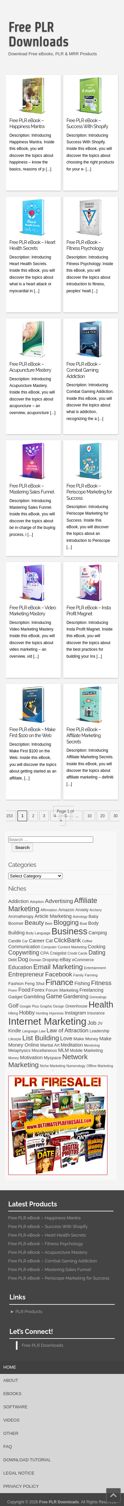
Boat (83, 923)
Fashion (16, 983)
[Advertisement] (65, 61)
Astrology (80, 916)
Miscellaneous (44, 1050)
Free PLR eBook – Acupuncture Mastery (47, 1252)
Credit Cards (77, 953)
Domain (35, 960)
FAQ (7, 1446)
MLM (63, 1050)
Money (13, 1058)
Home (9, 1367)
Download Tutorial (27, 1459)
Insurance (96, 1013)
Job (92, 1023)
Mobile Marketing (86, 1050)
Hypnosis (56, 1013)
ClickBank (67, 940)
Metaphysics (19, 1050)
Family (78, 975)
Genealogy (98, 997)
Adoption (37, 902)
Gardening (75, 996)
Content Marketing (72, 947)
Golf (13, 1006)
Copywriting (23, 952)
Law (42, 1031)
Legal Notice (18, 1473)
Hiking (13, 1013)
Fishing (82, 983)
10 (89, 816)
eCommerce (83, 960)
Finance (59, 982)
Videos (11, 1420)
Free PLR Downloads (38, 34)
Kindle (14, 1030)
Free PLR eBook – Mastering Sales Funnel (49, 1269)
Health (101, 1004)
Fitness (101, 982)
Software (15, 1406)
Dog (23, 959)
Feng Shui (35, 983)
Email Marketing (58, 966)
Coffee (87, 941)
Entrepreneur (26, 974)
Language (30, 1031)
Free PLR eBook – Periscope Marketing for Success (89, 491)
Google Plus (29, 1006)
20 (102, 816)
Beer (49, 923)
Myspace (52, 1057)
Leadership (99, 1031)
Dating (96, 952)
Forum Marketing (62, 990)
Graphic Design (52, 1006)
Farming (91, 975)
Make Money (85, 1038)
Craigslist (58, 953)
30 (115, 816)
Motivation (31, 1057)
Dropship (50, 960)
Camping (98, 932)
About (10, 1380)
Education (20, 967)
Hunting (42, 1013)
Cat (49, 940)
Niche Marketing (52, 1066)
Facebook (58, 974)
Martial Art (50, 1045)
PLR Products (29, 1311)
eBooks (12, 1393)
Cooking (96, 946)
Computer (49, 947)
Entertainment (95, 968)
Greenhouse (76, 1006)
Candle (14, 941)
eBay (65, 959)
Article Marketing (52, 916)
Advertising (59, 901)
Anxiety (82, 910)
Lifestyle (14, 1039)
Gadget (15, 996)
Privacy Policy (21, 1486)
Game (54, 996)
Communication (24, 946)
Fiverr (12, 990)
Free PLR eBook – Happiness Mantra (44, 1217)
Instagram (75, 1012)
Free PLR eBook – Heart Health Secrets (47, 1235)
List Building (40, 1038)
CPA (44, 953)
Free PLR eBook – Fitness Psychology (45, 1243)
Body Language (38, 933)
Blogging (66, 922)
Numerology (75, 1066)
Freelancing (91, 990)
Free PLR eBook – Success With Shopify (48, 1226)
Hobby (27, 1012)
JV (100, 1023)
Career (36, 940)
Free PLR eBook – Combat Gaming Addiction (83, 370)
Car (25, 941)
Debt (12, 960)
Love (66, 1038)
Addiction (18, 901)
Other (11, 1433)
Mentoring (92, 1045)
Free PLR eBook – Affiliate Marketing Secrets (83, 735)
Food (24, 990)
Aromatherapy (20, 916)
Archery (96, 910)
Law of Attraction (68, 1030)
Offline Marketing (99, 1066)
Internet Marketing (47, 1021)
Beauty (34, 922)
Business (70, 931)
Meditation (72, 1045)
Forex (38, 990)
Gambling (34, 996)
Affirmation (48, 910)
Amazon (66, 909)
